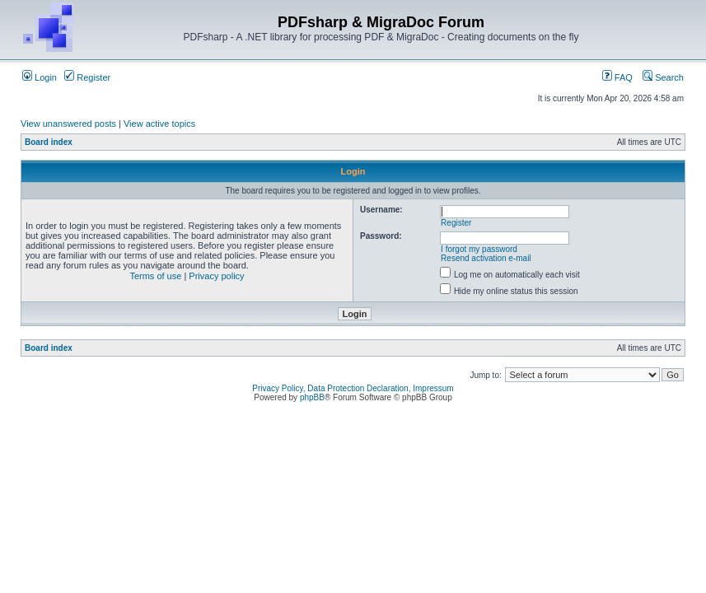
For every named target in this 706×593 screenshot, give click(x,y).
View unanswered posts (68, 123)
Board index (48, 142)
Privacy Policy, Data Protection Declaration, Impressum (352, 388)
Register (87, 77)
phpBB (312, 397)
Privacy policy (216, 276)
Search (663, 77)
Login (39, 77)
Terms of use (155, 276)
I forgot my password (479, 249)
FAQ (617, 77)
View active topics (159, 123)
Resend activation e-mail (486, 258)
